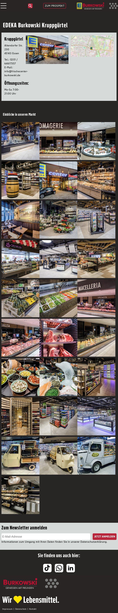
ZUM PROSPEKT (54, 5)
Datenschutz (21, 609)
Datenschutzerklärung (93, 541)
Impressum (7, 609)
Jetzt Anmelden (104, 536)
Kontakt (32, 609)
